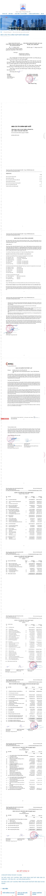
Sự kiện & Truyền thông (34, 13)
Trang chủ (4, 13)
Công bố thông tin (7, 32)
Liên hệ (42, 13)
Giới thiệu (11, 13)
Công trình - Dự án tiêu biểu (21, 13)
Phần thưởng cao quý (8, 892)
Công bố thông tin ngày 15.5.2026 (11, 875)
